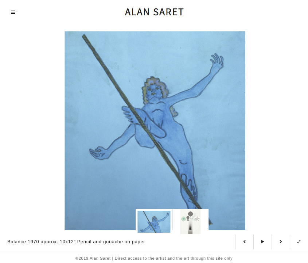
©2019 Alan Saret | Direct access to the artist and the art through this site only (154, 258)
